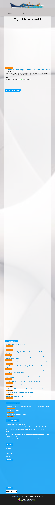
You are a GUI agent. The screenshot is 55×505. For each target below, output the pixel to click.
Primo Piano (28, 10)
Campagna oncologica (13, 410)
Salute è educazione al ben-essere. (16, 414)
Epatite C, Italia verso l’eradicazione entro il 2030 (19, 396)
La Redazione (18, 1)
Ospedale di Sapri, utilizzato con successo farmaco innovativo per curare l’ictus (28, 362)
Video (40, 10)
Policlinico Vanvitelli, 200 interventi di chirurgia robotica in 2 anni (24, 381)
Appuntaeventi (29, 13)
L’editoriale (35, 10)
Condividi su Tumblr (10, 79)
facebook (44, 1)
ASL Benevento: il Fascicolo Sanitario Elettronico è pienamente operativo (26, 385)
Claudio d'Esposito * (10, 71)
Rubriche (16, 10)
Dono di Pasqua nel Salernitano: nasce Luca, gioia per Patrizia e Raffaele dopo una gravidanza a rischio (27, 357)
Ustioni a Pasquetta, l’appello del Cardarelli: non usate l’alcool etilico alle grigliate (26, 352)
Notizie (10, 10)
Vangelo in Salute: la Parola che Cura (16, 344)
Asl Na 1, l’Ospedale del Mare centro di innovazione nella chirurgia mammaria (27, 388)
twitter (46, 1)
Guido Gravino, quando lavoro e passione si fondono (20, 392)
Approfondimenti (20, 13)
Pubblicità (24, 1)
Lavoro (22, 10)
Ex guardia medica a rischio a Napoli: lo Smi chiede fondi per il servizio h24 (26, 348)
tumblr (50, 1)
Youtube (48, 1)
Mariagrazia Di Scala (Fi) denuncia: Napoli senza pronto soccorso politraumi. (28, 406)
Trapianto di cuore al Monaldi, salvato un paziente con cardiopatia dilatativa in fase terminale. (27, 376)
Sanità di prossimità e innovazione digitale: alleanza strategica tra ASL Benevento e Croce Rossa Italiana (25, 371)
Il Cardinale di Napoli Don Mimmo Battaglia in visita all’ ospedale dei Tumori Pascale (26, 366)
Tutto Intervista (11, 13)
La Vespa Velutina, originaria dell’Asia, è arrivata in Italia (27, 69)
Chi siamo (7, 1)
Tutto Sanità (17, 496)
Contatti (12, 1)
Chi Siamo (8, 448)
